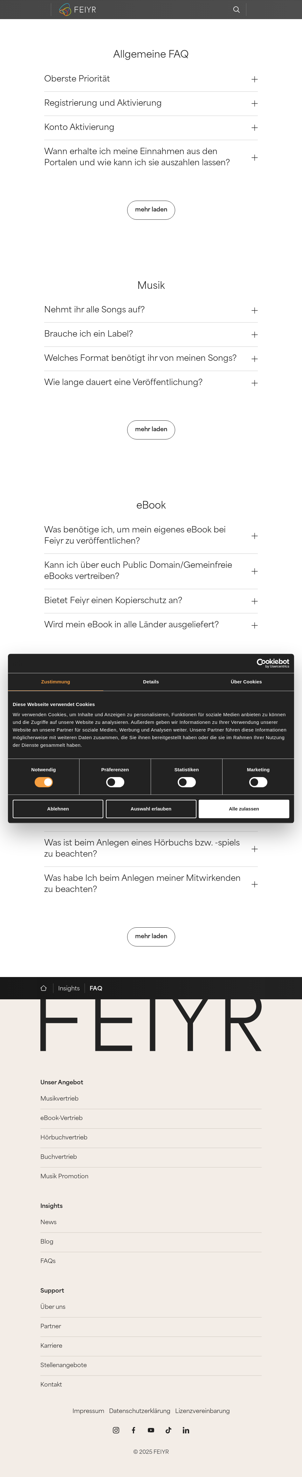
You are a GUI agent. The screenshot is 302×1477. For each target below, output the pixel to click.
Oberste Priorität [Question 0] (151, 79)
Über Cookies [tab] (246, 681)
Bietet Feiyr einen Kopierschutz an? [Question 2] (151, 601)
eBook (151, 506)
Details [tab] (151, 681)
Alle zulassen (244, 808)
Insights (69, 989)
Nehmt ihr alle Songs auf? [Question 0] (151, 310)
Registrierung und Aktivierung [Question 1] (151, 104)
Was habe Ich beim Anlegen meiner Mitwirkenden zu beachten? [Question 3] (151, 884)
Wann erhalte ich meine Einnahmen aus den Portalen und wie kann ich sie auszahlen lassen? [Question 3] (151, 157)
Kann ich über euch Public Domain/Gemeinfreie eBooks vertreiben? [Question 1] (151, 571)
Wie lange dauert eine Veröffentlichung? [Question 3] (151, 383)
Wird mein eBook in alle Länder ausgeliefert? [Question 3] (151, 625)
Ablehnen (58, 808)
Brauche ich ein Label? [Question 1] (151, 335)
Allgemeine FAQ (151, 55)
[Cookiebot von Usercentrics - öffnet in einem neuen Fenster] (261, 663)
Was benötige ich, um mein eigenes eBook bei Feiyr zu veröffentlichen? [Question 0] (151, 536)
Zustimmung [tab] (55, 681)
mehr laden (151, 210)
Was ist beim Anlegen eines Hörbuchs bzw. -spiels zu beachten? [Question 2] (151, 849)
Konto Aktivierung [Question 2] (151, 128)
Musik (151, 286)
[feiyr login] (255, 9)
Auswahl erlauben (151, 808)
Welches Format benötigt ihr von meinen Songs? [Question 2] (151, 359)
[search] (236, 9)
